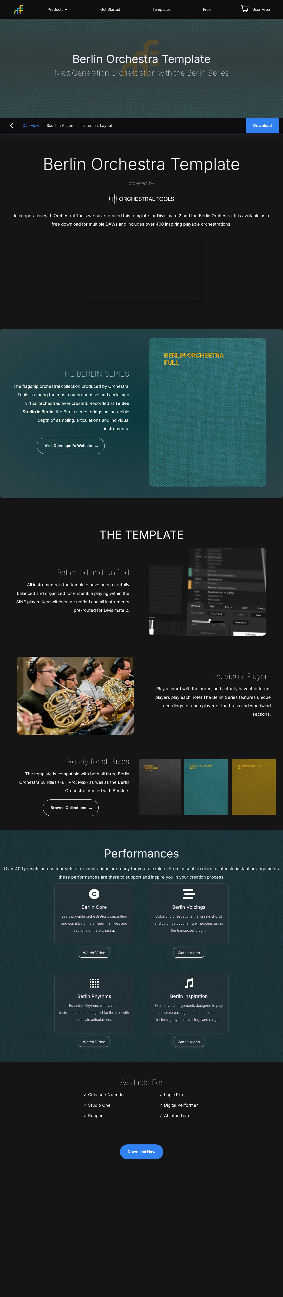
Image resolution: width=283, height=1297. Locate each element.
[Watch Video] (94, 953)
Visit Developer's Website (69, 445)
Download (262, 125)
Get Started (110, 9)
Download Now (142, 1152)
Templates (162, 9)
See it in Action (60, 125)
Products (58, 9)
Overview (30, 125)
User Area (261, 9)
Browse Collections (68, 808)
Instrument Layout (96, 125)
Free (207, 9)
